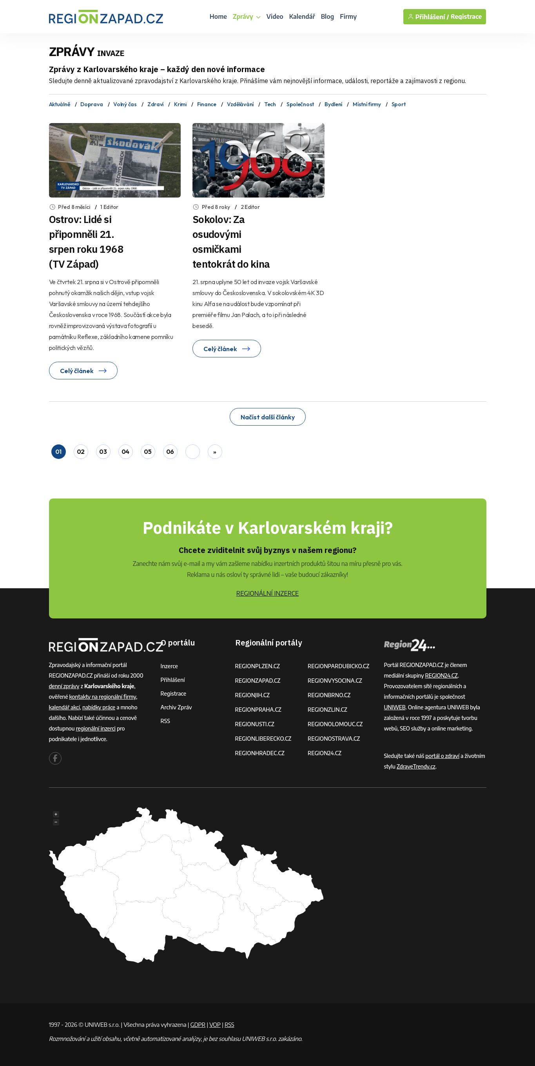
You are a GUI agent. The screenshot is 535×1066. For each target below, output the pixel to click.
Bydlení (333, 104)
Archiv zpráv (176, 707)
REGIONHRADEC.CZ (260, 753)
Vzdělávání (240, 104)
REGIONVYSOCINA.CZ (335, 680)
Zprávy (247, 16)
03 (103, 451)
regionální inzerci (95, 728)
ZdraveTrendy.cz (416, 766)
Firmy (348, 16)
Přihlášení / (428, 16)
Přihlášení (173, 679)
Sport (399, 104)
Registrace (466, 17)
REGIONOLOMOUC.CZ (335, 724)
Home (218, 16)
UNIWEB (395, 707)
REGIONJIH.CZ (252, 695)
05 (147, 451)
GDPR (197, 1024)
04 (125, 451)
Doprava (91, 104)
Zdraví (155, 104)
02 (81, 451)
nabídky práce (98, 707)
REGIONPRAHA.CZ (258, 709)
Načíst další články (268, 417)
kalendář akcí (64, 707)
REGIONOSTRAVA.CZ (334, 738)
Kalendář (302, 16)
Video (275, 16)
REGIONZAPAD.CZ (258, 680)
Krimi (180, 104)
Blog (327, 16)
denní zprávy (64, 686)
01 (58, 451)
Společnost (300, 104)
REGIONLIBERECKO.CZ (263, 738)
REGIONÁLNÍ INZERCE (267, 593)
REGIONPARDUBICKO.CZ (339, 666)
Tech (270, 104)
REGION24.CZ (324, 753)
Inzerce (169, 666)
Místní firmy (367, 104)
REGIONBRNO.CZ (329, 695)
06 (170, 451)
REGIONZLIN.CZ (327, 709)
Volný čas (124, 104)
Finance (206, 104)
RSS (165, 721)
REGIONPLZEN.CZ (257, 666)
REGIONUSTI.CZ (255, 724)
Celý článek (83, 371)
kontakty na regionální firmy (102, 696)
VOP (215, 1024)
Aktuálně (59, 104)
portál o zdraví (442, 755)
